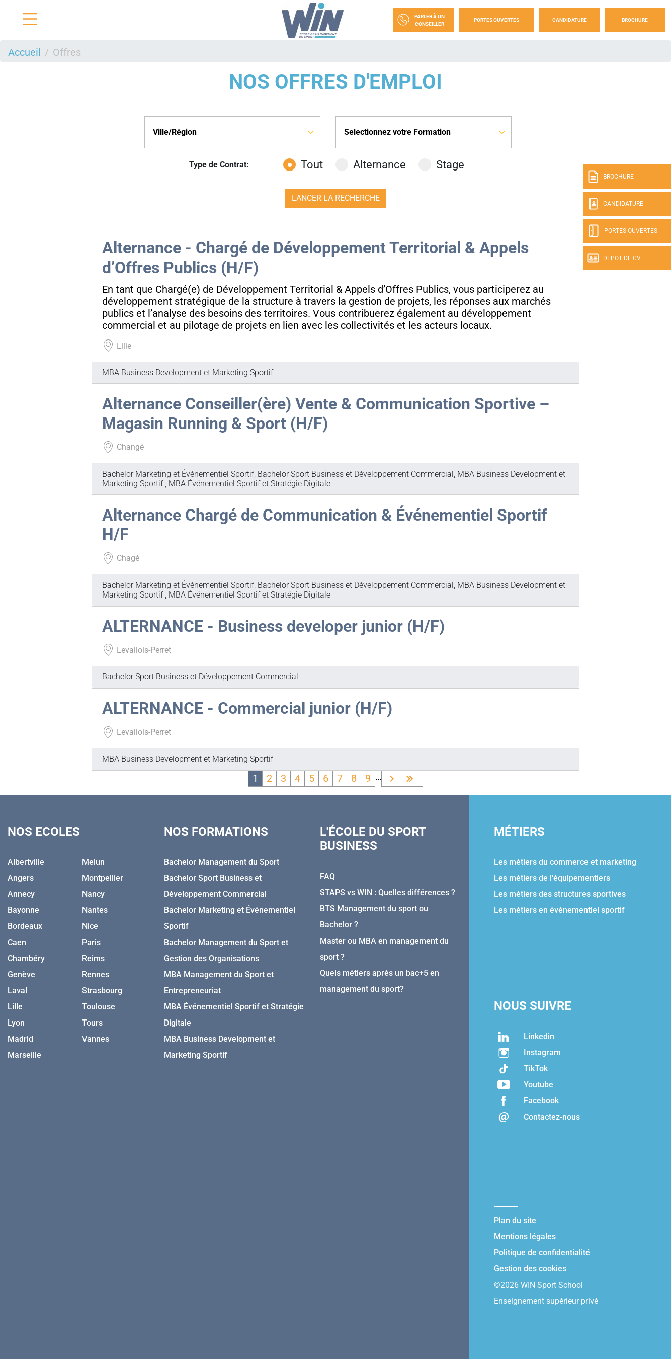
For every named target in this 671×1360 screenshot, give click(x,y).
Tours (92, 1023)
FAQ (327, 876)
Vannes (95, 1039)
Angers (21, 878)
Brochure (635, 20)
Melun (93, 862)
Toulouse (98, 1006)
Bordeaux (25, 926)
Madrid (20, 1039)
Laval (17, 990)
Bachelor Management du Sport (221, 862)
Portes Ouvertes (496, 20)
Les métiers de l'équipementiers (552, 878)
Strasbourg (102, 990)
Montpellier (102, 878)
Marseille (24, 1055)
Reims (93, 958)
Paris (91, 942)
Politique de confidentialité (542, 1252)
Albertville (26, 862)
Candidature (569, 20)
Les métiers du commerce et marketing (565, 862)
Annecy (21, 894)
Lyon (16, 1023)
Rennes (95, 974)
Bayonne (23, 910)
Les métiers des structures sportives (560, 894)
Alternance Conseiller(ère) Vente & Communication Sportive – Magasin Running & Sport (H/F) (325, 413)
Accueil (24, 52)
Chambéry (26, 958)
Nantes (95, 910)
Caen (17, 942)
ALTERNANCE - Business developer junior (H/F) (273, 626)
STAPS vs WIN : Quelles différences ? (387, 892)
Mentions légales (525, 1236)
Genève (21, 974)
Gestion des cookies (530, 1268)
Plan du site (515, 1220)
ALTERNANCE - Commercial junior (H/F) (247, 708)
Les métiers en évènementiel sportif (559, 910)
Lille (15, 1006)
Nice (90, 926)
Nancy (93, 894)
